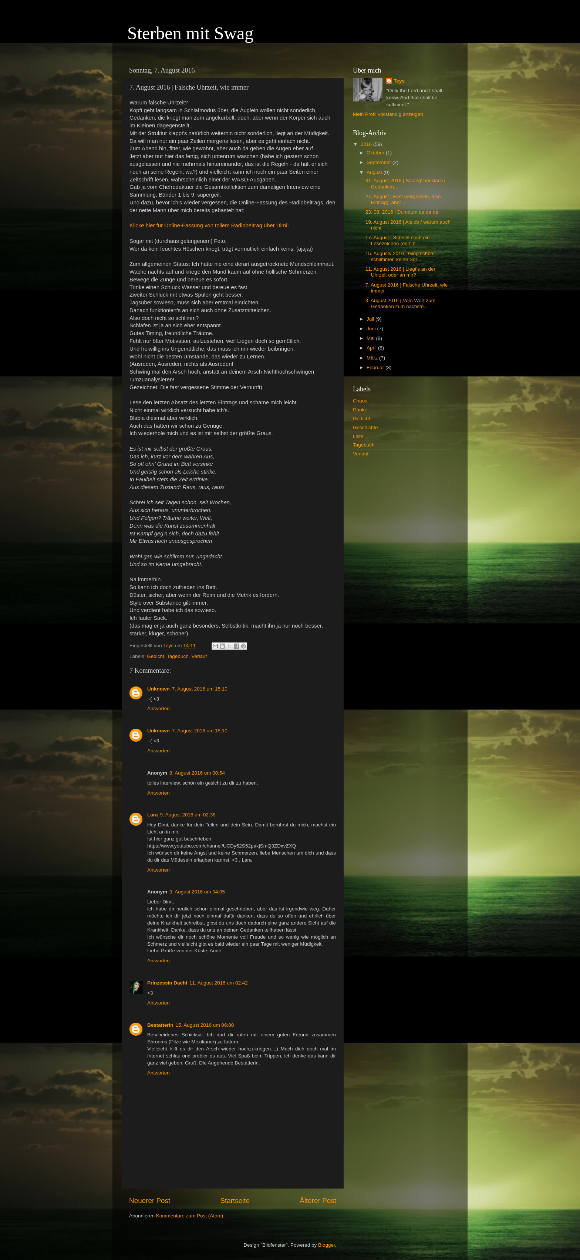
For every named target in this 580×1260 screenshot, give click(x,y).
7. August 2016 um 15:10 (199, 689)
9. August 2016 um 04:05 (197, 892)
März (373, 358)
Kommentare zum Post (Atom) (189, 1216)
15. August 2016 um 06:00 (205, 1025)
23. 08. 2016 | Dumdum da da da (401, 212)
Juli (371, 319)
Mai (371, 338)
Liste (358, 436)
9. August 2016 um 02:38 (188, 815)
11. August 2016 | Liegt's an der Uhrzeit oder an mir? (400, 272)
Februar (376, 367)
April (372, 348)
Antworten (158, 708)
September (379, 162)
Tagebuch (178, 656)
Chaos (360, 401)
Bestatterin (160, 1025)
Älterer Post (318, 1200)
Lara (152, 815)
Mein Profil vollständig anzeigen (388, 114)
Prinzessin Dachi (167, 983)
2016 (367, 144)
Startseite (235, 1200)
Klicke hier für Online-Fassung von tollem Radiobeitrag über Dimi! (209, 225)
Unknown (158, 689)
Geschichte (365, 427)
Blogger (326, 1245)
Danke (360, 409)
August (375, 172)
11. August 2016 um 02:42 (218, 983)
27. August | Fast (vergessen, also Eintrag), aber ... (403, 199)
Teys (399, 81)
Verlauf (199, 656)
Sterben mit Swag (190, 33)
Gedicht (155, 656)
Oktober (376, 153)
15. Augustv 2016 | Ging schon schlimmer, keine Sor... (399, 256)
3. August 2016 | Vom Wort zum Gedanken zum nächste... (400, 303)
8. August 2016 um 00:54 (197, 773)
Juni (372, 328)
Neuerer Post (149, 1200)
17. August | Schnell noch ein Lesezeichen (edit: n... (397, 240)
